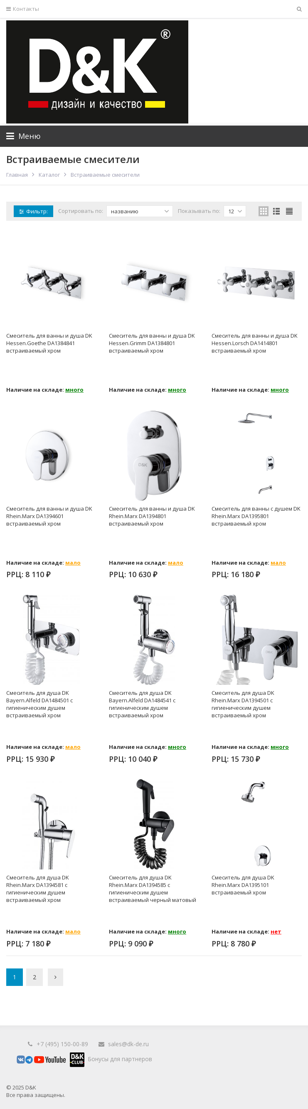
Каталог (49, 174)
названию (140, 211)
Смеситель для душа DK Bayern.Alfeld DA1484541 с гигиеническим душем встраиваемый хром (142, 704)
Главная (17, 174)
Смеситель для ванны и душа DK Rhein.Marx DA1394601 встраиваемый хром (49, 516)
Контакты (22, 9)
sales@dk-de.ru (128, 1044)
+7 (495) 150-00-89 (62, 1044)
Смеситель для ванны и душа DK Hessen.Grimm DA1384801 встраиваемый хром (152, 343)
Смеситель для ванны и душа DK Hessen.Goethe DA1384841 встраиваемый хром (49, 343)
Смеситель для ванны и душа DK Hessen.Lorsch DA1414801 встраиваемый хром (255, 343)
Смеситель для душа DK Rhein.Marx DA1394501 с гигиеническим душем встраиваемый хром (243, 704)
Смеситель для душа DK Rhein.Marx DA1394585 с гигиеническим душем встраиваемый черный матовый (152, 889)
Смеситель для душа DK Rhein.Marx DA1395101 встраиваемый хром (243, 885)
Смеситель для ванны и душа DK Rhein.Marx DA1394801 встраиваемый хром (152, 516)
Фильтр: (33, 211)
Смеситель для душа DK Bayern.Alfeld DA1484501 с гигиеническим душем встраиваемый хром (39, 704)
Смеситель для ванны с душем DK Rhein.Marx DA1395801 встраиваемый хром (256, 516)
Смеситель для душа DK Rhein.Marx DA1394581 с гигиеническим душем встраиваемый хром (37, 889)
